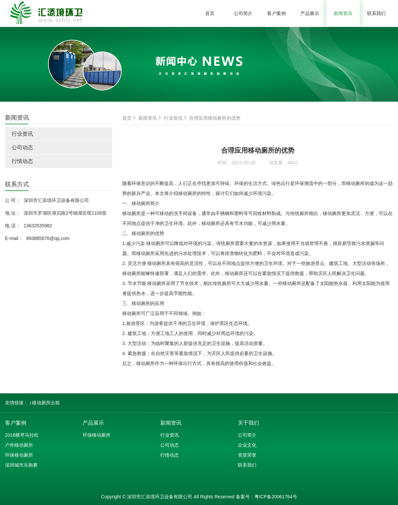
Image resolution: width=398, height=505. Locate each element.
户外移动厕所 (19, 445)
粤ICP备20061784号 (275, 496)
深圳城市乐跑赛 (21, 465)
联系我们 (376, 13)
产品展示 (309, 13)
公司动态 (22, 147)
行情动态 (22, 161)
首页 (209, 13)
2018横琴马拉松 (22, 435)
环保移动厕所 (19, 455)
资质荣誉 (247, 455)
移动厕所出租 (46, 402)
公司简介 (243, 13)
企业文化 (247, 445)
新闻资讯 (343, 13)
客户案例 (276, 13)
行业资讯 (22, 134)
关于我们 (248, 423)
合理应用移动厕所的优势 (214, 118)
